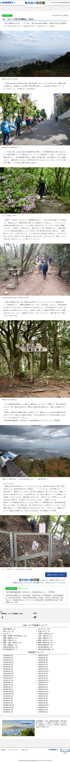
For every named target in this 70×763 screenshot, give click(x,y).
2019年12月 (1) (8, 691)
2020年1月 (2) (43, 689)
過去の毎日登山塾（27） (46, 649)
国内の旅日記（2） (9, 629)
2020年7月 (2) (8, 685)
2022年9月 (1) (43, 662)
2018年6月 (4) (8, 712)
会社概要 (3, 749)
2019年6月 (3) (8, 698)
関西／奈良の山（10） (46, 640)
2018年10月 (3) (8, 707)
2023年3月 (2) (43, 660)
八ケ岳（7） (7, 633)
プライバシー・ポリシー (13, 749)
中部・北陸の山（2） (45, 636)
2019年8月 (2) (8, 696)
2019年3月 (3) (43, 700)
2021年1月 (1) (43, 678)
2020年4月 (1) (8, 687)
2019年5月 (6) (43, 698)
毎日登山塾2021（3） (45, 647)
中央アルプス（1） (44, 631)
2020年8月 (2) (43, 682)
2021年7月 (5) (43, 673)
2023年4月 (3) (8, 660)
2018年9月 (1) (43, 707)
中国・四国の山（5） (10, 645)
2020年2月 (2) (8, 689)
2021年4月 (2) (43, 676)
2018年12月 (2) (8, 705)
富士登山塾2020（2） (10, 649)
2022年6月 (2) (8, 667)
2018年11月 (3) (43, 705)
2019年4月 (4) (8, 700)
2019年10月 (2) (8, 694)
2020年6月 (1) (43, 685)
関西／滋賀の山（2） (10, 638)
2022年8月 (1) (8, 664)
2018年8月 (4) (8, 709)
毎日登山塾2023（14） (46, 645)
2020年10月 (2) (43, 680)
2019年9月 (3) (43, 694)
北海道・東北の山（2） (46, 633)
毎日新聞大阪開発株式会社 (65, 751)
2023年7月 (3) (43, 655)
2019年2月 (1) (8, 703)
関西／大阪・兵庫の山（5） (12, 642)
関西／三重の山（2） (10, 640)
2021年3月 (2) (8, 678)
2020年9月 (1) (8, 682)
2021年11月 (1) (43, 671)
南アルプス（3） (9, 631)
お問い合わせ (25, 749)
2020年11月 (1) (8, 680)
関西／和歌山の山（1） (46, 642)
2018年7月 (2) (43, 709)
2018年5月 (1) (43, 712)
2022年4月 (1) (8, 669)
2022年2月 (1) (8, 671)
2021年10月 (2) (8, 673)
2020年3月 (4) (43, 687)
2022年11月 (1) (8, 662)
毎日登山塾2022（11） (11, 647)
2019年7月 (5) (43, 696)
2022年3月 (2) (43, 669)
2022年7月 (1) (43, 664)
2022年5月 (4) (43, 667)
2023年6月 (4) (8, 658)
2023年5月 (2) (43, 658)
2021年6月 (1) (8, 676)
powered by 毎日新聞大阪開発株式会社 (60, 2)
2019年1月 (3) (43, 703)
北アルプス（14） (44, 629)
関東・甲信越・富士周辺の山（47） (15, 636)
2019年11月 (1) (43, 691)
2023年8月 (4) (8, 655)
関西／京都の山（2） (45, 638)
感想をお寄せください (56, 575)
